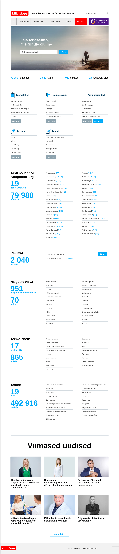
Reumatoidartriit (87, 316)
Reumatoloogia (89, 192)
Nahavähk (49, 369)
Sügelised (49, 308)
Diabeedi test (50, 419)
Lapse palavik (51, 358)
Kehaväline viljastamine (56, 192)
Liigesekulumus (87, 308)
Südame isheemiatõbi (53, 116)
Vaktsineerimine (89, 230)
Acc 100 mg (15, 145)
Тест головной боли (89, 411)
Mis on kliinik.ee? (74, 548)
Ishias (48, 312)
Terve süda (85, 358)
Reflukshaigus (87, 289)
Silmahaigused (89, 200)
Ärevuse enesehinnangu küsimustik (94, 385)
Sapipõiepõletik (87, 293)
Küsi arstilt (81, 21)
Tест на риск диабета (89, 415)
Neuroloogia (53, 234)
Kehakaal (49, 141)
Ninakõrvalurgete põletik (90, 312)
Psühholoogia (89, 181)
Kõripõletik (49, 323)
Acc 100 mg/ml (16, 152)
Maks (48, 362)
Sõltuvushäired (88, 203)
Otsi (107, 13)
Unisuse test (86, 400)
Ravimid (87, 188)
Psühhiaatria (89, 177)
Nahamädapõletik (88, 282)
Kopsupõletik (50, 316)
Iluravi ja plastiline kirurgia (91, 116)
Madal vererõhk (51, 101)
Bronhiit (84, 323)
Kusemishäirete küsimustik (55, 407)
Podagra (49, 109)
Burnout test (50, 152)
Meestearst (52, 218)
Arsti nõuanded (54, 21)
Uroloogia (88, 226)
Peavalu (51, 237)
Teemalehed (24, 21)
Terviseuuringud (89, 215)
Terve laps (85, 354)
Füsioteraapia (86, 109)
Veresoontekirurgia (90, 234)
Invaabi (13, 116)
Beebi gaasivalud (17, 105)
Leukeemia (50, 301)
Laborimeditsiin (54, 203)
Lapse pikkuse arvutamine (55, 137)
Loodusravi (52, 215)
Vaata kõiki (15, 121)
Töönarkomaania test (89, 388)
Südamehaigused (90, 207)
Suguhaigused (89, 211)
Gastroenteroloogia (88, 112)
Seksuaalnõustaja (90, 196)
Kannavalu (85, 304)
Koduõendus (52, 196)
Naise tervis (86, 339)
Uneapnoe (85, 404)
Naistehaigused (54, 226)
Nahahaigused (54, 222)
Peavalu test (86, 396)
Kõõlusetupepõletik (52, 112)
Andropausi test (51, 149)
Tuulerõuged (50, 105)
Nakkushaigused (53, 230)
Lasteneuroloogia (55, 211)
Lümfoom (85, 301)
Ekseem (49, 304)
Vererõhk (85, 319)
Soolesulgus (86, 297)
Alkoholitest (50, 145)
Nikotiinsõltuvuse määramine (56, 411)
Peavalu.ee (86, 343)
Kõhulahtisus (50, 319)
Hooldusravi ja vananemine (20, 112)
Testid (68, 21)
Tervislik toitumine (88, 362)
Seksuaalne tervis (52, 415)
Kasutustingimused (90, 548)
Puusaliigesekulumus (89, 285)
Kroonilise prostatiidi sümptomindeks (59, 404)
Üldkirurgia (88, 222)
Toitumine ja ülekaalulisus (93, 218)
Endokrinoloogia (87, 105)
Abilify (13, 137)
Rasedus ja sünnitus (91, 184)
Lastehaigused (54, 207)
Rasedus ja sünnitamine (90, 350)
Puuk (83, 346)
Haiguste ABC (39, 21)
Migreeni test (86, 392)
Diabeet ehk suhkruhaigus (20, 109)
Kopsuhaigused (53, 200)
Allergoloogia (86, 101)
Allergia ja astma (16, 101)
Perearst (87, 173)
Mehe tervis (50, 365)
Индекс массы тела (89, 407)
